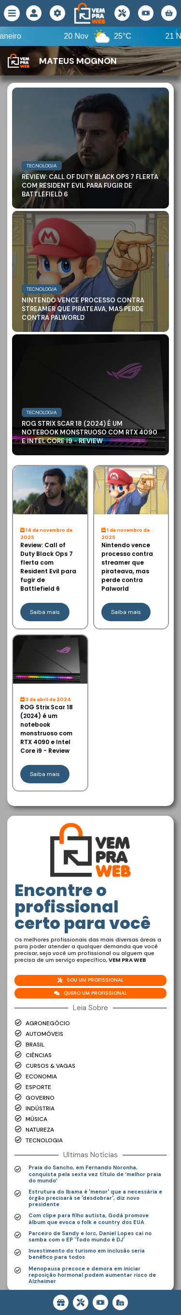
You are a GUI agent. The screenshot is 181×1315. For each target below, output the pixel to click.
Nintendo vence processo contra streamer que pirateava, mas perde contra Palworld (83, 309)
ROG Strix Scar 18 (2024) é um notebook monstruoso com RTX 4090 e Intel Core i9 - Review (89, 432)
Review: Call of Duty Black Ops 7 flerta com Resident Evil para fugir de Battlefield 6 (90, 185)
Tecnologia (42, 166)
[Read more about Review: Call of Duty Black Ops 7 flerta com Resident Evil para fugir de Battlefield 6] (90, 148)
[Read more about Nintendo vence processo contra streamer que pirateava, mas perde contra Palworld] (90, 271)
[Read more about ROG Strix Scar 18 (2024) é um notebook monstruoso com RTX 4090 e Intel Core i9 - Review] (90, 394)
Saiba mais (45, 612)
